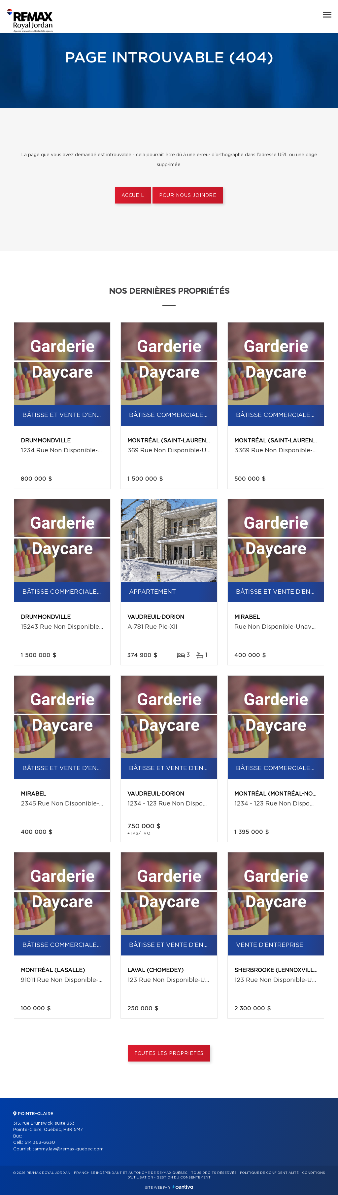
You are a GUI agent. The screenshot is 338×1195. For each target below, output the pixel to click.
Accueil (132, 195)
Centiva (182, 1187)
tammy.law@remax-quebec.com (68, 1149)
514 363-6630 (39, 1142)
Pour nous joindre (188, 195)
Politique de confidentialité (269, 1173)
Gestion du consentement (183, 1177)
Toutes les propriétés (169, 1053)
